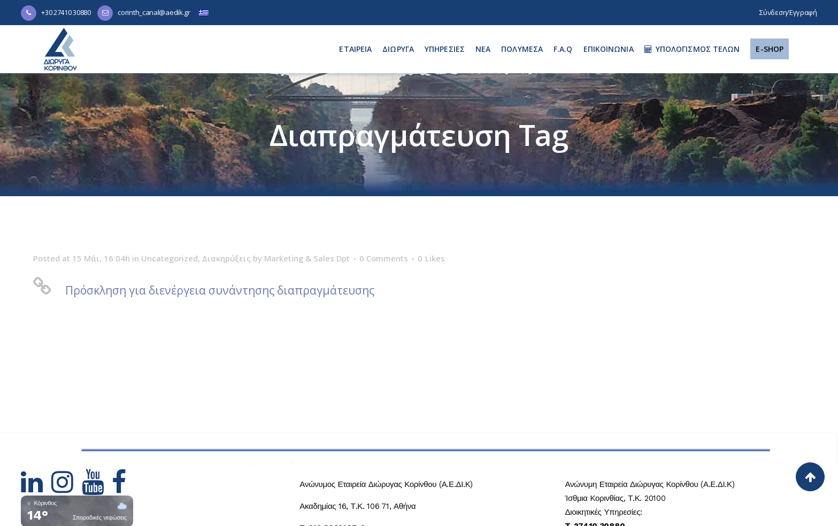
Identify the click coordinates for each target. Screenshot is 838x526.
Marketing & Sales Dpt (307, 258)
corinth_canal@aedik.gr (154, 12)
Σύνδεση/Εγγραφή (788, 12)
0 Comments (383, 258)
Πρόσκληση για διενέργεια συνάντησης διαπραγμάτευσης (219, 290)
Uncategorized (169, 258)
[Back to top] (810, 476)
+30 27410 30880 (66, 12)
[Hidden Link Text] (36, 488)
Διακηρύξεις (226, 258)
